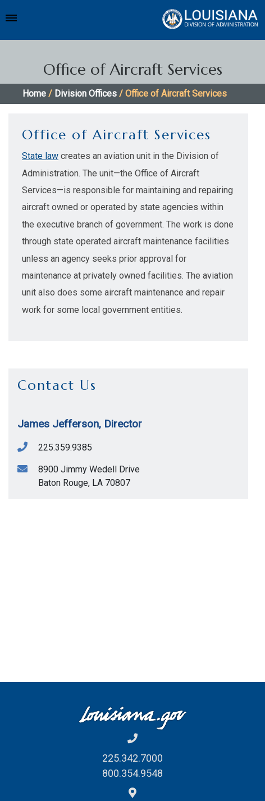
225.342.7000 (132, 758)
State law (40, 156)
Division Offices (85, 93)
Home (34, 93)
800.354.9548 (132, 773)
